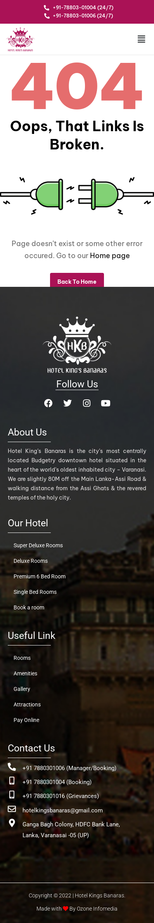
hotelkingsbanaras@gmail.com (62, 810)
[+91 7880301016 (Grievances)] (12, 795)
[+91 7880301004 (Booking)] (12, 781)
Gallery (22, 689)
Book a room (29, 607)
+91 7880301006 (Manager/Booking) (69, 768)
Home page (110, 255)
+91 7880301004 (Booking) (57, 782)
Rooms (22, 658)
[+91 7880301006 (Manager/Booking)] (12, 767)
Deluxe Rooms (31, 561)
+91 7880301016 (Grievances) (60, 796)
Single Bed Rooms (35, 592)
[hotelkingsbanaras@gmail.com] (12, 809)
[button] (135, 39)
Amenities (25, 673)
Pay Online (26, 720)
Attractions (27, 704)
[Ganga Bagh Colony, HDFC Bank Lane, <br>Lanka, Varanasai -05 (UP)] (12, 823)
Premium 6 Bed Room (40, 576)
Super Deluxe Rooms (38, 545)
